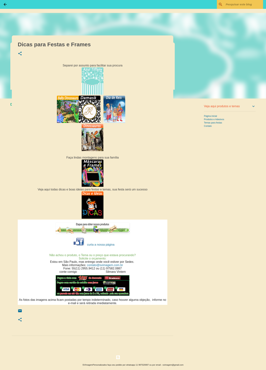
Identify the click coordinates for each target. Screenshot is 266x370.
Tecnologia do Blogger (133, 357)
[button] (20, 53)
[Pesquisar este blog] (243, 4)
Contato (208, 126)
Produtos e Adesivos (214, 119)
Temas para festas (213, 122)
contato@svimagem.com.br (105, 265)
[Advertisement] (192, 159)
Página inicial (210, 116)
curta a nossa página (101, 244)
